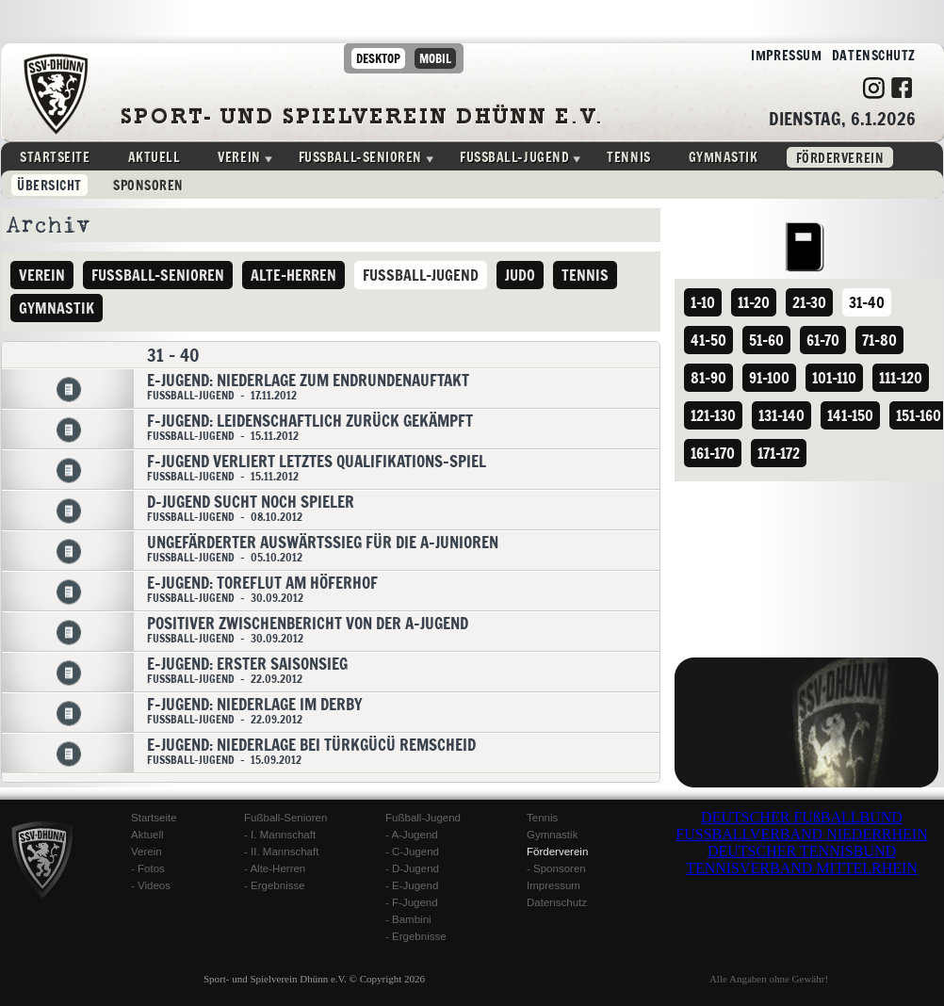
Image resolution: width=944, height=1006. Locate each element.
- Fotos (148, 868)
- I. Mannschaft (280, 834)
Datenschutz (869, 56)
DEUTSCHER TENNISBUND (802, 851)
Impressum (781, 56)
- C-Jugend (412, 851)
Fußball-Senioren (285, 817)
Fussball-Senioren (360, 157)
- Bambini (408, 919)
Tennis (628, 157)
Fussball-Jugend (514, 157)
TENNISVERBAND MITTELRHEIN (802, 868)
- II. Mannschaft (281, 851)
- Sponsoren (556, 868)
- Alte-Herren (274, 868)
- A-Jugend (411, 834)
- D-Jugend (412, 868)
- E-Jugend (411, 885)
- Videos (151, 885)
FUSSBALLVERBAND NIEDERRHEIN (801, 834)
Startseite (55, 157)
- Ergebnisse (274, 885)
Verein (239, 157)
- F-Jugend (411, 902)
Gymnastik (723, 157)
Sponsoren (148, 185)
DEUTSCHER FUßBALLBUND (802, 817)
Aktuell (154, 157)
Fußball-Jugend (423, 817)
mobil (435, 58)
